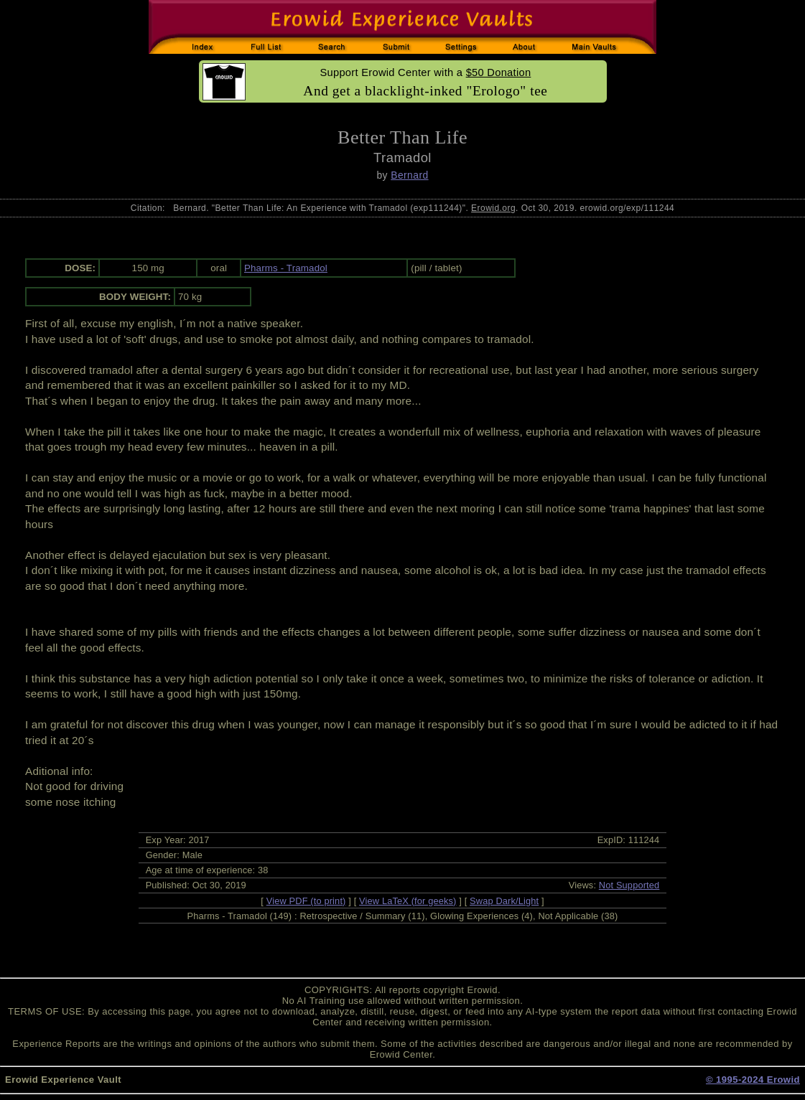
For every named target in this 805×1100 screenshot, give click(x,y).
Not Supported (629, 885)
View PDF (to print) (306, 900)
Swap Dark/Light (504, 900)
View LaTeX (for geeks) (407, 900)
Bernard (409, 175)
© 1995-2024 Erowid (753, 1079)
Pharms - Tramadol (285, 268)
